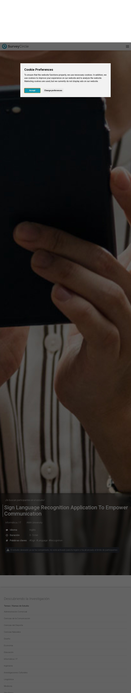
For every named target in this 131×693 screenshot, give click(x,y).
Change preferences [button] (53, 48)
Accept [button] (32, 48)
